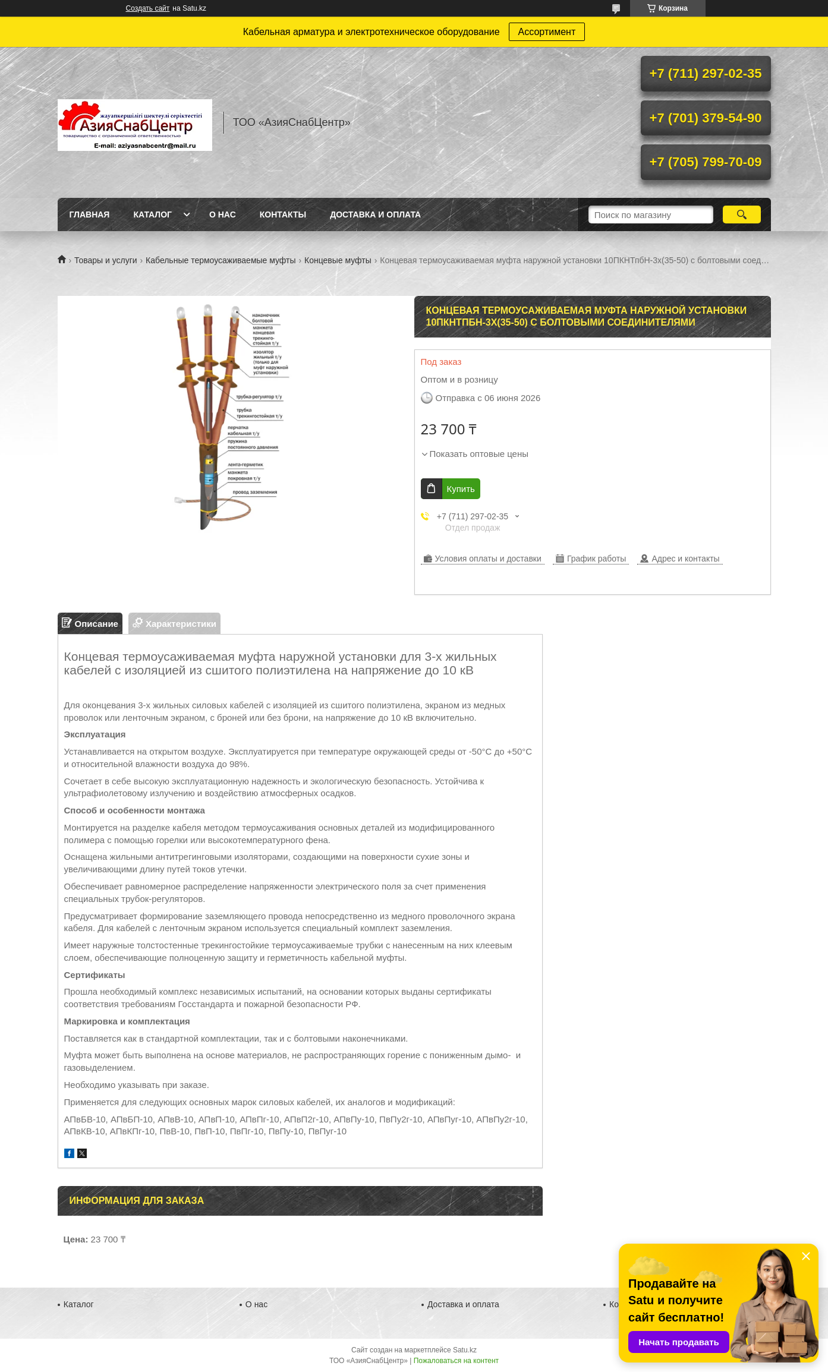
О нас (222, 214)
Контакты (283, 214)
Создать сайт (148, 8)
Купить (461, 489)
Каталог (152, 214)
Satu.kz (465, 1350)
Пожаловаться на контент (456, 1361)
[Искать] (742, 214)
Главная (90, 214)
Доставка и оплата (375, 214)
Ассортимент (547, 32)
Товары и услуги (105, 260)
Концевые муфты (338, 260)
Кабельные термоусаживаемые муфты (220, 260)
